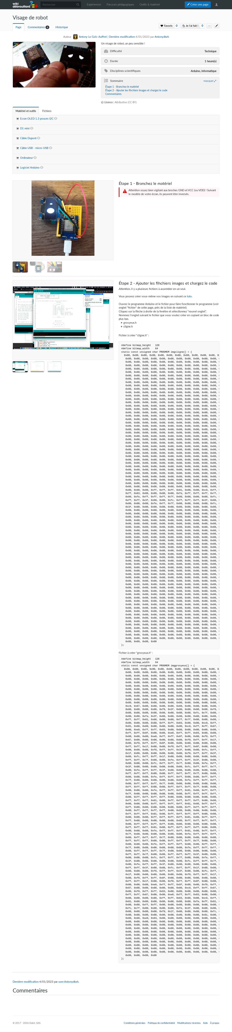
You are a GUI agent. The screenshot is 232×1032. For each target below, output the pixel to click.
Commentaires (36, 27)
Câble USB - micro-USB (34, 147)
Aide (205, 1022)
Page (18, 27)
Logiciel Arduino (30, 167)
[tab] (26, 111)
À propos (214, 1022)
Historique (61, 27)
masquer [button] (209, 80)
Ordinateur (26, 157)
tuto (189, 296)
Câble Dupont (28, 138)
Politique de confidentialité (161, 1022)
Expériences (94, 4)
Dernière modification (122, 36)
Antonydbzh (162, 36)
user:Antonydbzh (68, 981)
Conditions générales (134, 1022)
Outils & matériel (150, 4)
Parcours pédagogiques (120, 4)
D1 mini (25, 128)
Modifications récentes (189, 1022)
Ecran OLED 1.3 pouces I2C (36, 118)
